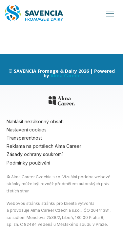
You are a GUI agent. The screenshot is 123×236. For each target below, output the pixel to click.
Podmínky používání (28, 163)
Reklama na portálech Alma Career (44, 146)
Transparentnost (24, 138)
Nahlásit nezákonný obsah (35, 121)
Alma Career (65, 75)
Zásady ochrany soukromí (35, 154)
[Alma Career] (61, 102)
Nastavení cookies (27, 129)
